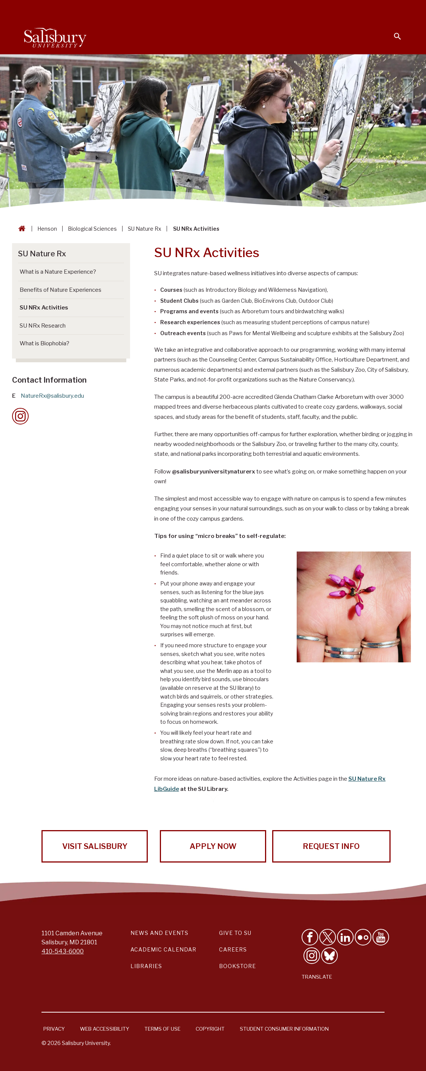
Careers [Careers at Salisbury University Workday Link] (233, 949)
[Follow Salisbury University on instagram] (311, 955)
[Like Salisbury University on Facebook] (310, 937)
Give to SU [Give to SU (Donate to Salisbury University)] (235, 933)
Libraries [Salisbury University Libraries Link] (146, 966)
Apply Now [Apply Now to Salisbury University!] (213, 846)
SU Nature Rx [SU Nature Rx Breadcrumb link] (144, 228)
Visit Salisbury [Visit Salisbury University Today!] (94, 846)
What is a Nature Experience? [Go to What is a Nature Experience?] (58, 271)
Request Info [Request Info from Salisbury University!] (331, 846)
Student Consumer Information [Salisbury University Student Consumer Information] (284, 1029)
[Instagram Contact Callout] (20, 416)
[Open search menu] (393, 32)
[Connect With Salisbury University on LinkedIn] (345, 937)
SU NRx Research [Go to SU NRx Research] (43, 325)
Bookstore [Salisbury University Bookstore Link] (237, 966)
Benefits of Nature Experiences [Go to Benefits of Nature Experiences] (60, 290)
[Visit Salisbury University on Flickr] (363, 937)
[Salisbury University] (55, 36)
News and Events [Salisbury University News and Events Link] (159, 933)
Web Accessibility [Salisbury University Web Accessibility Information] (104, 1029)
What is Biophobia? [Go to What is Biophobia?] (44, 343)
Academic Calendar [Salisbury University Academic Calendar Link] (163, 949)
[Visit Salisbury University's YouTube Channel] (380, 937)
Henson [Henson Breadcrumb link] (47, 228)
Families (318, 9)
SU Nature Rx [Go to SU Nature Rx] (42, 253)
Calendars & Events (177, 9)
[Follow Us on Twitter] (327, 937)
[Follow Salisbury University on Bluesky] (329, 955)
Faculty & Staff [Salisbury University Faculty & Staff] (274, 9)
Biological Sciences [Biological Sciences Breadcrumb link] (92, 228)
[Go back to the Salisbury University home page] (20, 228)
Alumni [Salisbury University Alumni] (350, 9)
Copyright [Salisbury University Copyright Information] (210, 1029)
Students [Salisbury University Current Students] (229, 9)
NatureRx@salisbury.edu (52, 395)
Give (387, 9)
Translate (317, 977)
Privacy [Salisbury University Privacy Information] (54, 1029)
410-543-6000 (62, 951)
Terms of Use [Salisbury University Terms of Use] (162, 1029)
